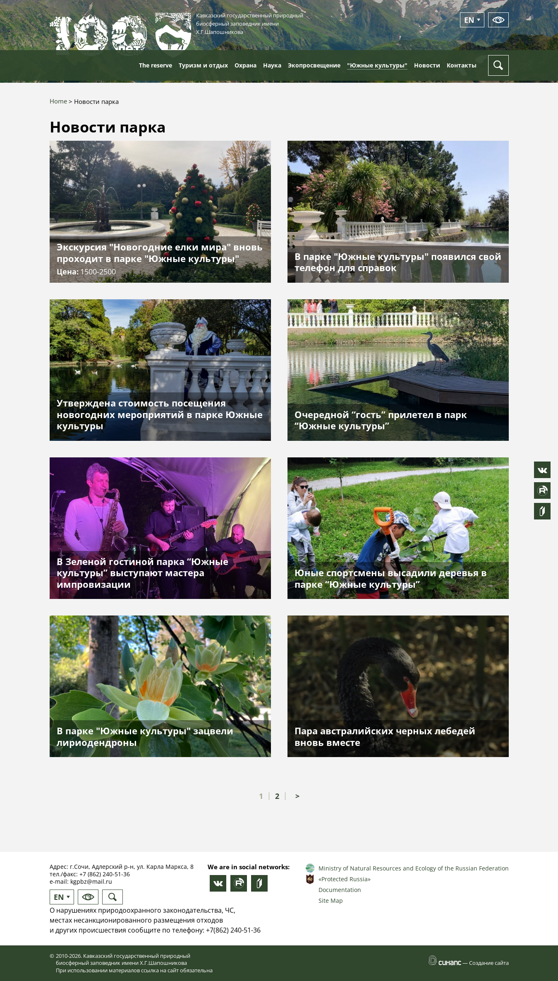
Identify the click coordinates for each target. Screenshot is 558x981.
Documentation (340, 890)
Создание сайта (489, 963)
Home (58, 101)
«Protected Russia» (345, 879)
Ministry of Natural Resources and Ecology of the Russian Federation (414, 868)
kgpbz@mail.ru (91, 881)
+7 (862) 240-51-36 (104, 874)
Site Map (331, 900)
